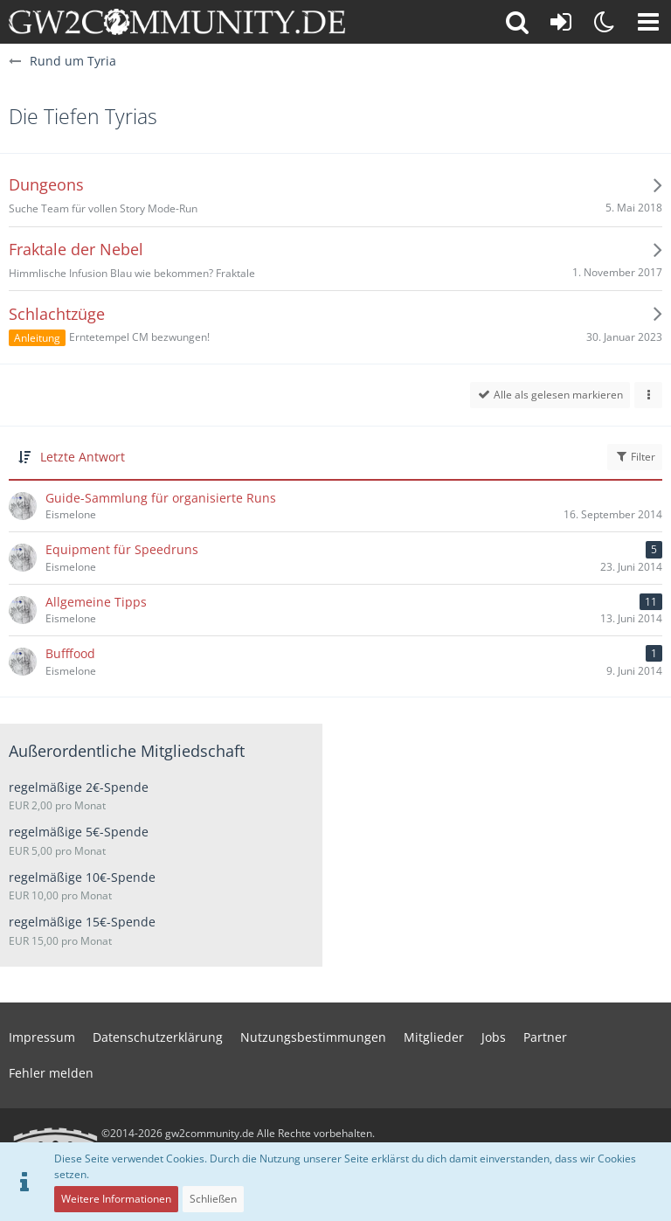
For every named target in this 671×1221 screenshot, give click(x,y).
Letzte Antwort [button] (82, 456)
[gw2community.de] (177, 21)
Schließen (213, 1198)
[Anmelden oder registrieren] (560, 21)
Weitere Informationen (116, 1198)
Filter (634, 456)
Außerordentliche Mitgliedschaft (127, 750)
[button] (648, 21)
